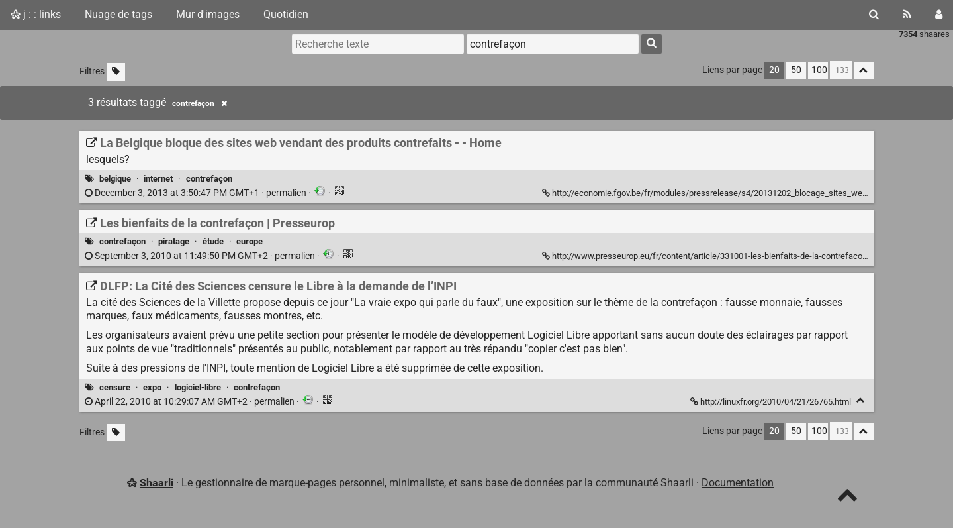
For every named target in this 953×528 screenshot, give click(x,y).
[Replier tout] (864, 70)
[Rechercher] (873, 14)
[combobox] (553, 44)
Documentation (738, 482)
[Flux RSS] (907, 14)
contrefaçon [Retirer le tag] (199, 103)
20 (774, 70)
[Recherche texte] (378, 44)
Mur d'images (208, 14)
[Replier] (860, 400)
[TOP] (847, 498)
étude (213, 241)
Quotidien (285, 14)
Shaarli (156, 482)
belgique (115, 179)
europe (249, 241)
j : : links (36, 14)
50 (796, 70)
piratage (173, 241)
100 (819, 70)
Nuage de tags (118, 14)
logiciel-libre (198, 387)
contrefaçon (209, 179)
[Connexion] (939, 14)
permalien (196, 193)
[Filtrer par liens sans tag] (116, 72)
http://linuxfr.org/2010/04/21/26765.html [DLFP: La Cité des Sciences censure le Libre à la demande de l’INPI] (771, 402)
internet (158, 179)
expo (152, 387)
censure (114, 387)
